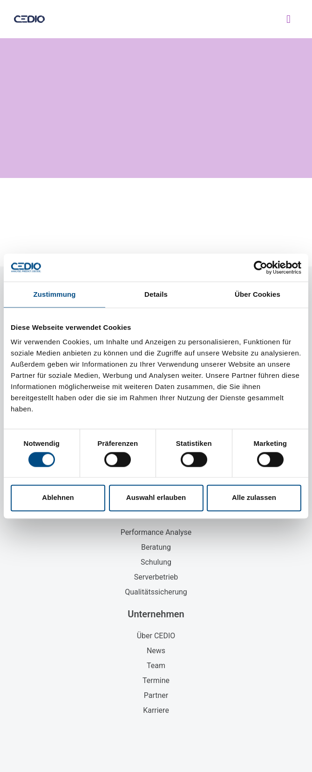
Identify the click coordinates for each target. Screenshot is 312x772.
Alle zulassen (254, 498)
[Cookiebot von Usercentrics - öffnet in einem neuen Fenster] (260, 267)
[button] (288, 19)
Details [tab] (156, 294)
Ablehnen (58, 498)
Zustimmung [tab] (55, 294)
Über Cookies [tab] (257, 294)
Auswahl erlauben (156, 498)
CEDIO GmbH (137, 18)
